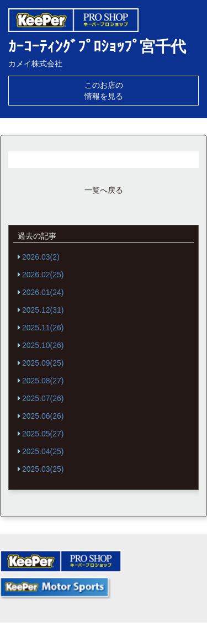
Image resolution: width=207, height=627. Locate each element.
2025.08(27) (43, 380)
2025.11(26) (43, 327)
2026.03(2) (41, 256)
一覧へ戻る (103, 190)
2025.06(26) (43, 416)
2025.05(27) (43, 433)
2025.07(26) (43, 398)
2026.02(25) (43, 274)
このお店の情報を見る (103, 91)
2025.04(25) (43, 451)
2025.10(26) (43, 345)
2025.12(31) (43, 309)
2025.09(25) (43, 363)
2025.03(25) (43, 469)
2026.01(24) (43, 292)
